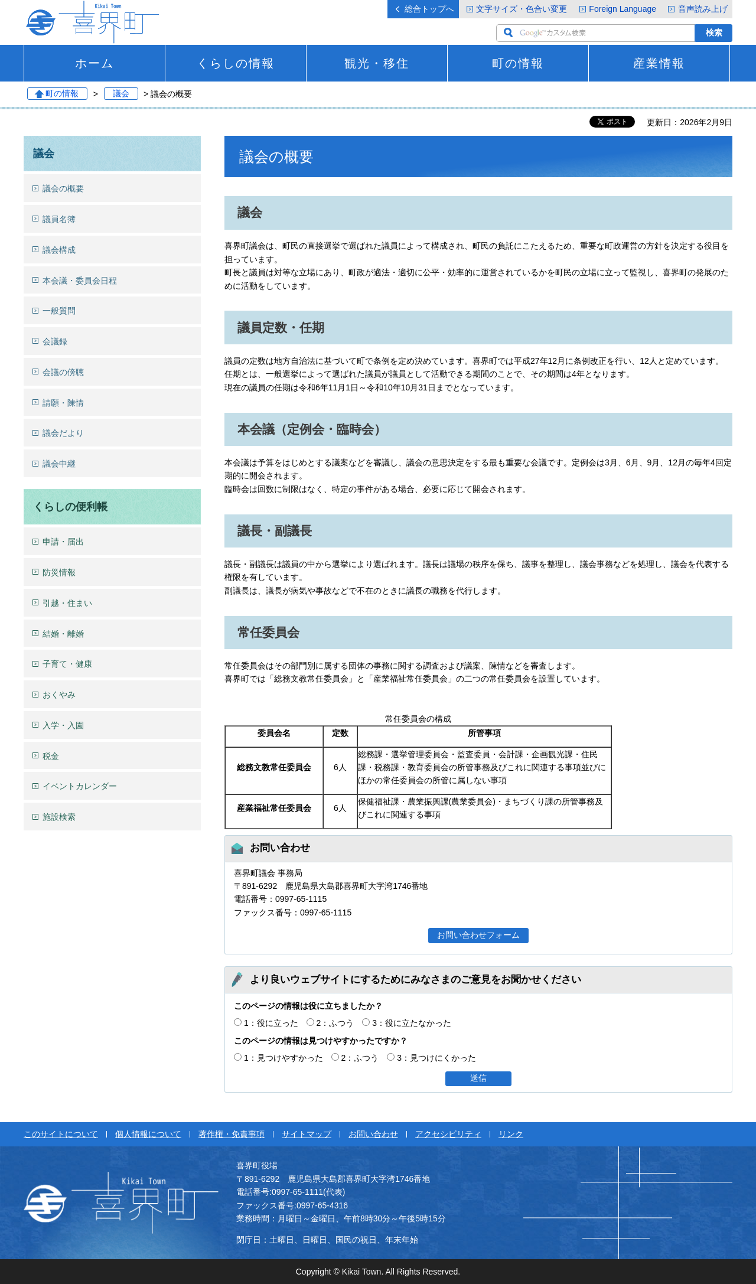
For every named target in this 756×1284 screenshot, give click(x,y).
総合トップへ (429, 9)
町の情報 (518, 63)
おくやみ (59, 694)
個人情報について (148, 1134)
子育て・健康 (67, 664)
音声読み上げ (703, 9)
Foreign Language (622, 9)
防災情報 (59, 572)
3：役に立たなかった (411, 1023)
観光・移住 (376, 63)
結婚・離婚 (63, 633)
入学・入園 (63, 725)
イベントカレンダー (80, 786)
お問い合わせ (373, 1134)
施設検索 (59, 817)
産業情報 (659, 63)
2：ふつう (335, 1023)
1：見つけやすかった (283, 1058)
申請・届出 (63, 541)
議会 (121, 94)
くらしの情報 (236, 63)
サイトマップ (306, 1134)
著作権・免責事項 (231, 1134)
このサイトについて (61, 1134)
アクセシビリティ (448, 1134)
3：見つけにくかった (436, 1058)
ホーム (94, 63)
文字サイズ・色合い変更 (521, 9)
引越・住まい (67, 603)
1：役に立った (271, 1023)
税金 (51, 756)
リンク (510, 1134)
